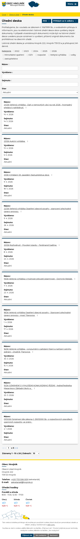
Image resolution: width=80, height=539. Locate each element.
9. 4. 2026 (8, 182)
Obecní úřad (14, 15)
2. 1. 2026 (8, 429)
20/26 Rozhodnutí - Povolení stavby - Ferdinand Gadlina (32, 245)
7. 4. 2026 (8, 286)
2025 (45, 51)
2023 (26, 51)
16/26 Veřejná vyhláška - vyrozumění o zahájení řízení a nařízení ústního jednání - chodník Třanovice (37, 350)
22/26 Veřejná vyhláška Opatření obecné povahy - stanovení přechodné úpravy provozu (37, 210)
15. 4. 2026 (8, 365)
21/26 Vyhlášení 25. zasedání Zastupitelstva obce (28, 175)
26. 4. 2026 (9, 225)
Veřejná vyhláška (58, 55)
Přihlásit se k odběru (65, 21)
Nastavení (54, 535)
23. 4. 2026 (9, 292)
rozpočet (42, 55)
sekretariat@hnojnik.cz (22, 482)
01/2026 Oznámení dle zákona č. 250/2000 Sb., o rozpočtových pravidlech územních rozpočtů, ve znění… (38, 420)
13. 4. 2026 (8, 148)
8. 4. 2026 (8, 252)
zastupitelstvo (11, 59)
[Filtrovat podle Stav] (40, 92)
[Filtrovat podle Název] (40, 68)
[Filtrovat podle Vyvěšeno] (40, 76)
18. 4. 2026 (8, 189)
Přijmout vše (27, 535)
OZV (31, 55)
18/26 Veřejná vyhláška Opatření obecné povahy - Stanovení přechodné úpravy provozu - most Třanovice (37, 314)
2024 (35, 51)
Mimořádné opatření (14, 55)
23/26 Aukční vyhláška (16, 141)
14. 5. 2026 (8, 121)
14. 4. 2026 (8, 114)
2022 (17, 51)
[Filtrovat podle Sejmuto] (40, 84)
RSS (46, 21)
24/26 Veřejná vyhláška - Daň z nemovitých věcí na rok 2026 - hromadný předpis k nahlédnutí (38, 106)
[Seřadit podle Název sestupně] (9, 64)
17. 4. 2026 (8, 329)
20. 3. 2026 (9, 395)
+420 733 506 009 (19, 479)
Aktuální (8, 128)
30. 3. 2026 (9, 359)
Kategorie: (6, 51)
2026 (54, 51)
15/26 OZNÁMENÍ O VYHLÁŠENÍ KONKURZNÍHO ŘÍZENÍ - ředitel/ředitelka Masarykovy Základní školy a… (38, 387)
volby (73, 55)
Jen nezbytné (41, 535)
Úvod (4, 15)
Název (5, 64)
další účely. (51, 525)
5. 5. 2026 (8, 155)
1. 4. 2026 (8, 322)
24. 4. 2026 (9, 259)
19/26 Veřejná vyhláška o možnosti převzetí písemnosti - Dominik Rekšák (40, 279)
